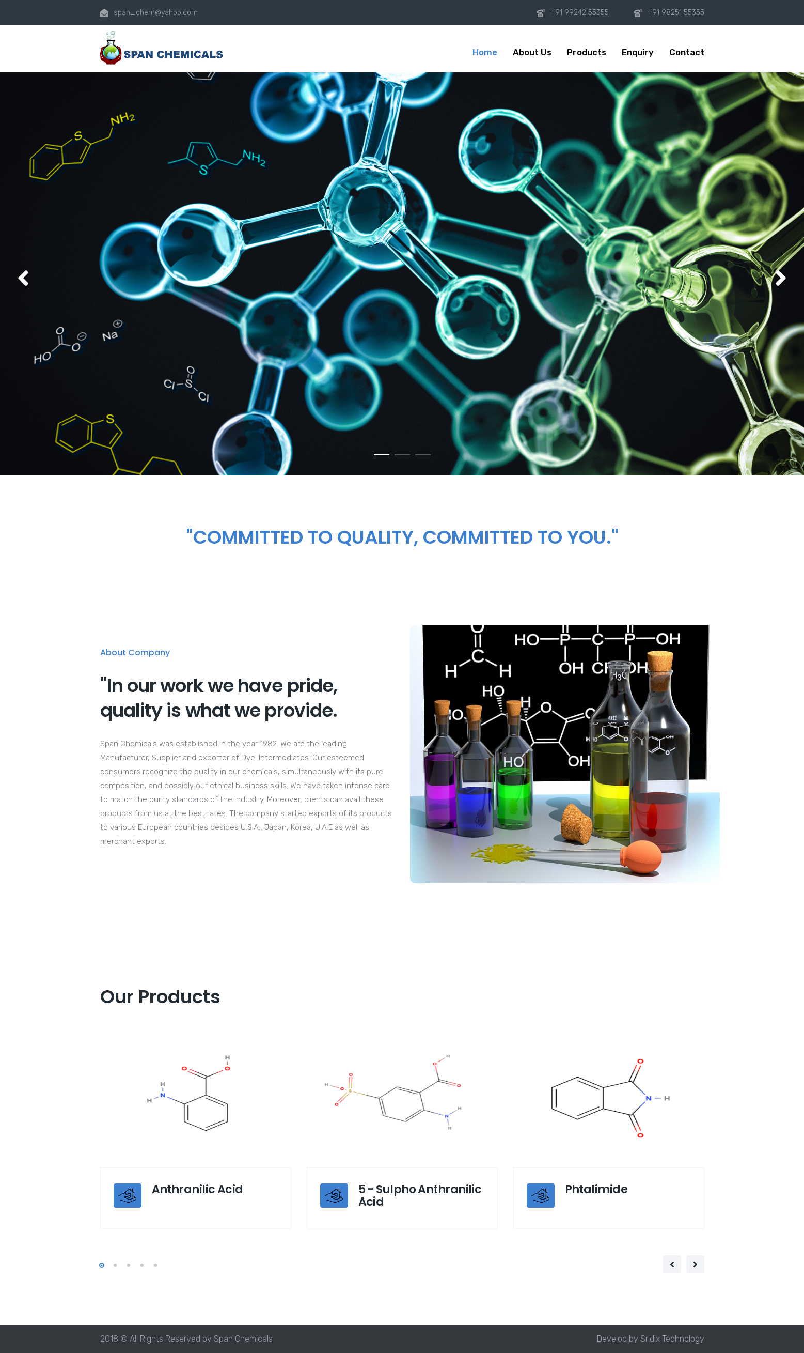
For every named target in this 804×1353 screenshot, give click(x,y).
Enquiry (638, 52)
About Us (532, 52)
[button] (23, 279)
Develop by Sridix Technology (650, 1339)
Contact (686, 52)
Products (586, 52)
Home (484, 52)
